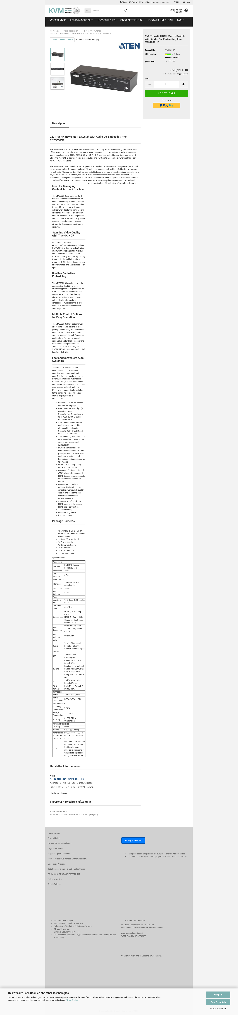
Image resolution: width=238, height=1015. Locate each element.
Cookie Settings (54, 884)
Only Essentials (218, 1002)
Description (59, 123)
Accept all (218, 994)
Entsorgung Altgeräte (57, 864)
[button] (176, 2)
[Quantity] (166, 84)
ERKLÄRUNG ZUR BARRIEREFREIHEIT (64, 874)
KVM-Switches (107, 20)
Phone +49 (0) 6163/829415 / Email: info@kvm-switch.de (144, 2)
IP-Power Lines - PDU (160, 20)
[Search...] (88, 10)
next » (62, 40)
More (180, 20)
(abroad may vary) (172, 57)
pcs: (147, 78)
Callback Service (55, 879)
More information (218, 1008)
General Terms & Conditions (59, 843)
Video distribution (131, 20)
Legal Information (55, 848)
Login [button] (186, 2)
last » (70, 40)
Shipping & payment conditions (61, 853)
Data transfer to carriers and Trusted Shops (66, 869)
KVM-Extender (57, 20)
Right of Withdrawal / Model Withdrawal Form (67, 859)
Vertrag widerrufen (133, 840)
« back (54, 40)
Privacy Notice (71, 1000)
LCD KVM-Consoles (81, 20)
